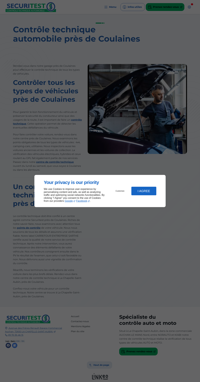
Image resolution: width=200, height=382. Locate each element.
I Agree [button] (144, 191)
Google (69, 201)
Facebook (81, 201)
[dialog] (100, 191)
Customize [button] (120, 191)
